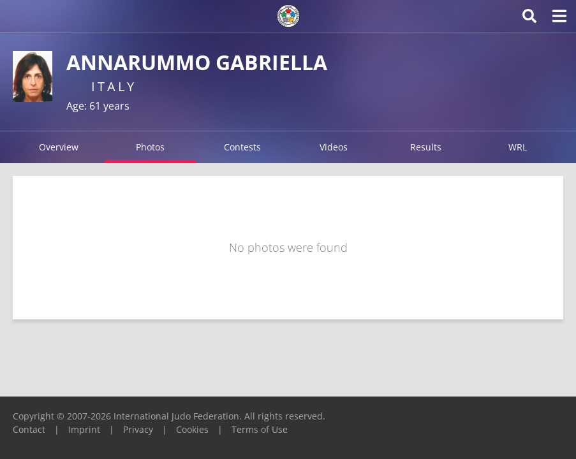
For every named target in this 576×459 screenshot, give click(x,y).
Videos (334, 147)
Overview (58, 147)
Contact (29, 429)
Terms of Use (260, 429)
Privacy (138, 429)
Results (425, 147)
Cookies (192, 429)
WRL (517, 147)
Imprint (84, 429)
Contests (242, 147)
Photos (150, 147)
